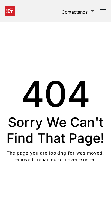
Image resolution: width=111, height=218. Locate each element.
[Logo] (10, 10)
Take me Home (55, 181)
